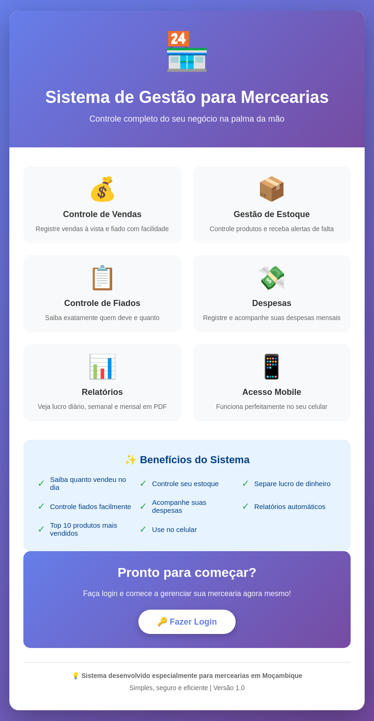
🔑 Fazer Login (187, 622)
